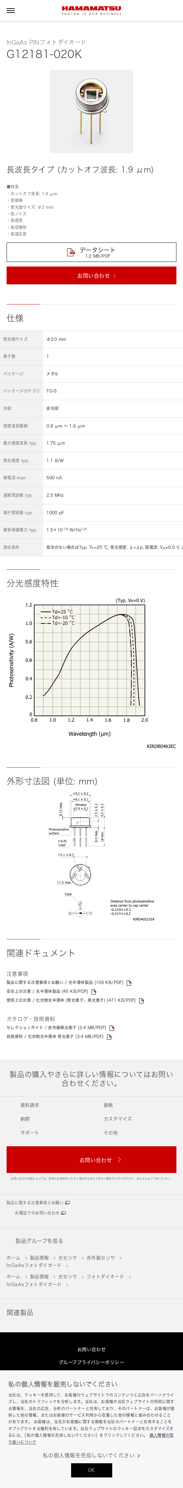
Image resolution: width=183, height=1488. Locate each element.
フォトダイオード (105, 1276)
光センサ (67, 1257)
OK (91, 1470)
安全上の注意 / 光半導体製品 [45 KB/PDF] (47, 991)
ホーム (13, 1257)
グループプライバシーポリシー (91, 1362)
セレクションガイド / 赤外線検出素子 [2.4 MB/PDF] (56, 1027)
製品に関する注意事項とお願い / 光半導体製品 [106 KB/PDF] (65, 982)
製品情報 (39, 1257)
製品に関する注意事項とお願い (35, 1202)
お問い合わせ (91, 1349)
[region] (91, 1429)
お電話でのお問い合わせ (37, 1213)
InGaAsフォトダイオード (34, 1265)
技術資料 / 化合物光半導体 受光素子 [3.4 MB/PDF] (55, 1036)
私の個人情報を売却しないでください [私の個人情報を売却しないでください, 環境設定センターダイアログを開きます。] (89, 1455)
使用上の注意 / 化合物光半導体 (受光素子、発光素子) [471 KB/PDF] (71, 1000)
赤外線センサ (101, 1257)
